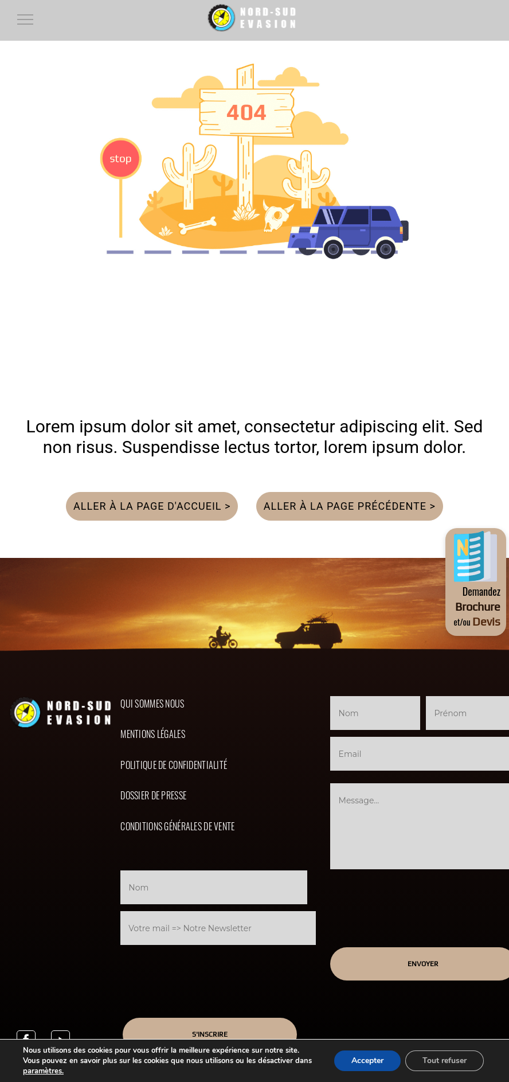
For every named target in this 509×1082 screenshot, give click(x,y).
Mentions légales (152, 734)
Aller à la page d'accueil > (151, 506)
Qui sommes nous (152, 703)
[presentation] (215, 970)
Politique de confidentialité (173, 765)
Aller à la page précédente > (350, 506)
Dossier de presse (153, 795)
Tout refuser (444, 1060)
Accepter (367, 1060)
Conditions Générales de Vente (177, 826)
